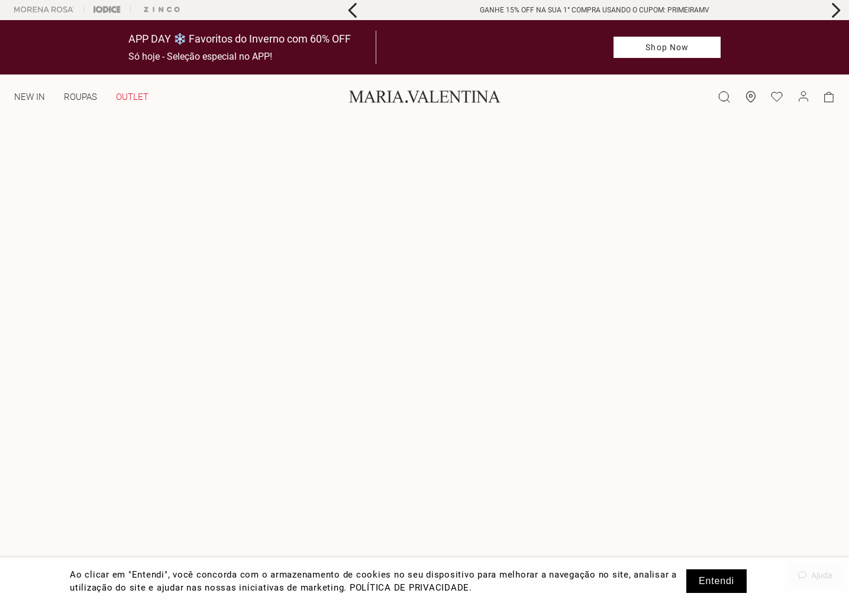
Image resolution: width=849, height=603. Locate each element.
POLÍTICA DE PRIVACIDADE (409, 587)
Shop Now (667, 47)
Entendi (716, 581)
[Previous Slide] (353, 10)
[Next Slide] (836, 10)
